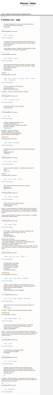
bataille (10, 298)
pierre (6, 80)
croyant (10, 343)
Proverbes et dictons (16, 14)
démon (10, 196)
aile (5, 116)
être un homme (20, 78)
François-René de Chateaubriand (11, 327)
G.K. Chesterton (7, 307)
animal (10, 224)
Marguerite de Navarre (9, 151)
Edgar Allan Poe (7, 128)
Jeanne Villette (7, 45)
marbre (14, 179)
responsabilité (12, 80)
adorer (6, 278)
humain (27, 78)
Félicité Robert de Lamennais (10, 204)
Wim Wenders (7, 26)
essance (14, 78)
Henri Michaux (7, 187)
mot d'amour (16, 142)
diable (9, 161)
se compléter (25, 278)
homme (15, 224)
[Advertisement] (28, 9)
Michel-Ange (7, 170)
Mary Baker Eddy (8, 373)
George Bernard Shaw (9, 87)
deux (17, 256)
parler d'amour (27, 298)
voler (20, 318)
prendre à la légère (12, 318)
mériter (33, 78)
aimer (10, 278)
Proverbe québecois (8, 107)
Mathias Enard (7, 288)
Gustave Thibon (7, 68)
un (27, 256)
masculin (16, 58)
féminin (10, 58)
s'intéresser (11, 35)
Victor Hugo (6, 233)
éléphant (20, 298)
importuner (15, 196)
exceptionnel (11, 99)
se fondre (22, 256)
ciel (14, 256)
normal (17, 99)
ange (6, 35)
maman (10, 142)
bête (9, 78)
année (9, 361)
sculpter (20, 179)
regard (18, 278)
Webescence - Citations (28, 3)
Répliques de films (26, 14)
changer (15, 361)
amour (6, 256)
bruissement (11, 389)
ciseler (9, 179)
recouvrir (15, 161)
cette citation (11, 37)
